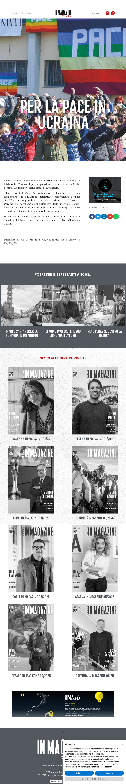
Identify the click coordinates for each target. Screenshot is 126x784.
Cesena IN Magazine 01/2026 (94, 439)
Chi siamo (97, 13)
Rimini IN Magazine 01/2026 (95, 518)
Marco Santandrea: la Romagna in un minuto (22, 333)
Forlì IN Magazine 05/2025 (31, 597)
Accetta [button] (109, 773)
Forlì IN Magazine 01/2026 (31, 518)
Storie (29, 13)
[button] (92, 216)
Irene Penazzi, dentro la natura (104, 333)
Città (16, 13)
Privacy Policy (56, 781)
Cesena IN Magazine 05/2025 (94, 597)
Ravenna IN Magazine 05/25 (95, 676)
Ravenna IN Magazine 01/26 (31, 439)
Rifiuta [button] (79, 773)
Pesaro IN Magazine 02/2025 (31, 676)
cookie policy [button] (98, 754)
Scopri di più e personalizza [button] (94, 779)
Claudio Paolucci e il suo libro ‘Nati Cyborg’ (63, 333)
